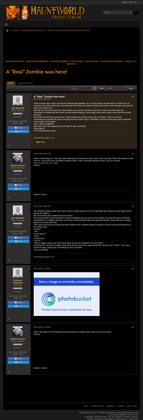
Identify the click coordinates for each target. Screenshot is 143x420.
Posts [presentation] (11, 83)
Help (86, 406)
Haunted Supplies (59, 61)
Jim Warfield (17, 108)
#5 (133, 327)
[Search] (118, 12)
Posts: (15, 123)
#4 (133, 269)
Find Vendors (77, 61)
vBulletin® (123, 415)
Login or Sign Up (129, 2)
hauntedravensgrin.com (44, 138)
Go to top (132, 406)
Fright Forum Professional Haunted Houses (68, 30)
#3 (133, 206)
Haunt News (92, 61)
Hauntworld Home (15, 61)
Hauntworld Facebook (111, 61)
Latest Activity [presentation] (25, 83)
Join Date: (13, 121)
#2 (133, 154)
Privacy (111, 406)
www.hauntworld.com (43, 163)
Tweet (18, 131)
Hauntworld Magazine (37, 61)
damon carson (17, 165)
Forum (15, 30)
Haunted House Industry (32, 30)
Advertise (71, 63)
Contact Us (130, 61)
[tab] (11, 83)
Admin (121, 406)
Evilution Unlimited (18, 281)
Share (18, 128)
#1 (133, 96)
